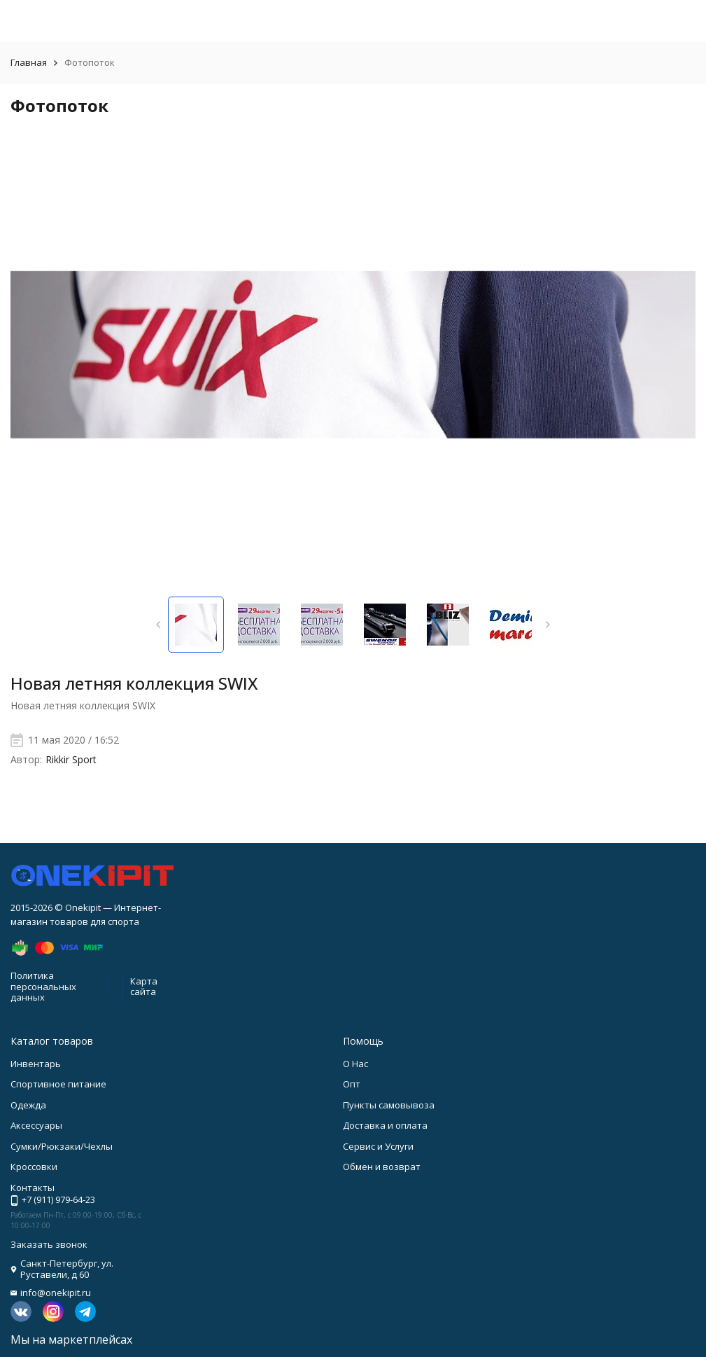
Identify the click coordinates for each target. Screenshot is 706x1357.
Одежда (28, 1105)
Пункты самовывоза (389, 1105)
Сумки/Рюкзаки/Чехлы (61, 1146)
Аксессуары (36, 1125)
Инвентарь (35, 1063)
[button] (158, 625)
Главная (28, 62)
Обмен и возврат (382, 1166)
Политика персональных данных (43, 986)
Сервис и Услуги (378, 1146)
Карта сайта (143, 986)
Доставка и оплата (385, 1125)
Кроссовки (33, 1166)
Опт (351, 1084)
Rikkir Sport (71, 759)
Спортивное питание (58, 1084)
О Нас (355, 1063)
